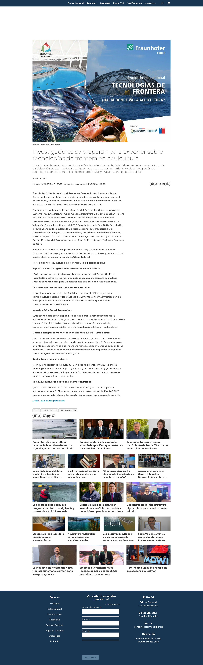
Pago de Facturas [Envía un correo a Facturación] (54, 631)
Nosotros (150, 3)
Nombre (86, 619)
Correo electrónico (91, 607)
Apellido (86, 631)
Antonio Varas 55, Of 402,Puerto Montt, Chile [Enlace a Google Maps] (148, 640)
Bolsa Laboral (76, 3)
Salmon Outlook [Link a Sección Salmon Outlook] (54, 625)
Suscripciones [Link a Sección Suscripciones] (54, 614)
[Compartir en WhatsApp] (168, 184)
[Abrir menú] (169, 3)
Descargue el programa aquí (48, 400)
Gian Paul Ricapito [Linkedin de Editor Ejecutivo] (148, 616)
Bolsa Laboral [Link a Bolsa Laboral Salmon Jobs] (54, 609)
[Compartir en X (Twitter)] (156, 184)
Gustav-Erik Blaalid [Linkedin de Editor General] (148, 605)
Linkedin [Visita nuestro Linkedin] (54, 641)
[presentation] (101, 647)
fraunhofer (49, 410)
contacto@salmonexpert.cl (148, 627)
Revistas (92, 3)
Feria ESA (118, 3)
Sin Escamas (134, 3)
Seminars (104, 3)
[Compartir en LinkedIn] (160, 184)
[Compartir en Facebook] (152, 184)
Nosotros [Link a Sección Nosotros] (55, 604)
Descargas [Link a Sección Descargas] (54, 636)
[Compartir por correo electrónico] (164, 184)
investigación (68, 410)
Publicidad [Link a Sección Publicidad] (54, 620)
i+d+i (36, 410)
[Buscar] (162, 3)
